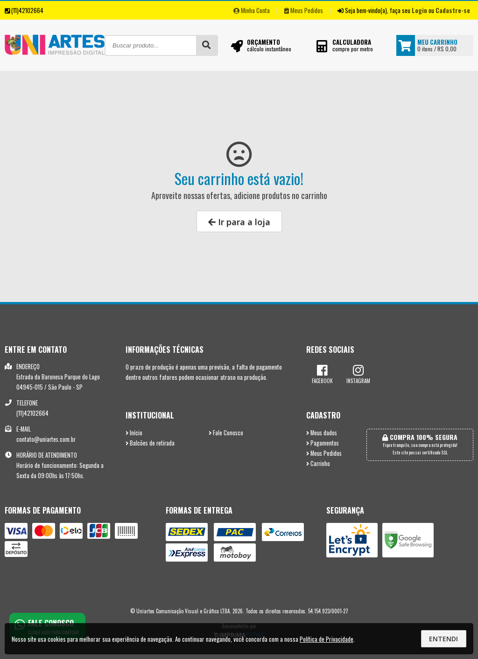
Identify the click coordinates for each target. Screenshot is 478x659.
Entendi (443, 638)
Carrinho (318, 463)
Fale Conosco (226, 432)
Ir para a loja (239, 221)
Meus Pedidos (303, 10)
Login (419, 10)
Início (134, 432)
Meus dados (321, 432)
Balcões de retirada (150, 443)
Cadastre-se (453, 10)
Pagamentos (322, 443)
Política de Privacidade (326, 639)
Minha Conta (251, 10)
